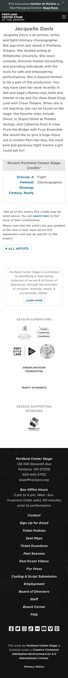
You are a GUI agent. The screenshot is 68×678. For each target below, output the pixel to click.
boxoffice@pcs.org (34, 480)
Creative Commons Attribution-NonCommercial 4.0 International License (35, 654)
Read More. (50, 7)
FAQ (34, 614)
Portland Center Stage (41, 645)
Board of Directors (34, 591)
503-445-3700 (34, 474)
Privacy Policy (34, 666)
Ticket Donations (34, 546)
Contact (34, 515)
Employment (34, 584)
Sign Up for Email (34, 523)
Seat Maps (34, 538)
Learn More (34, 300)
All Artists (18, 248)
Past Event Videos (34, 561)
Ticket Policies (34, 530)
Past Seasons (34, 553)
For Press (34, 569)
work (17, 645)
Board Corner (34, 607)
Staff (34, 599)
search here (41, 215)
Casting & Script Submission (34, 576)
